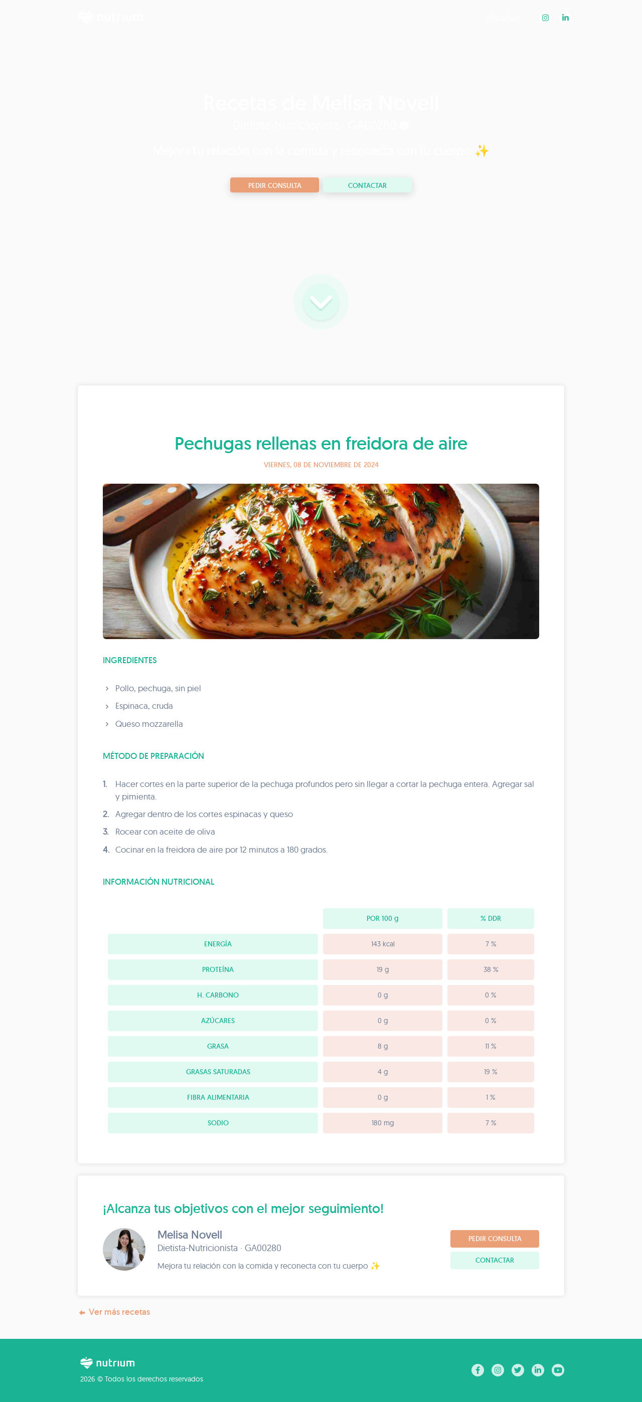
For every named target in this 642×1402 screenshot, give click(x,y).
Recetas (502, 17)
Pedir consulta (274, 185)
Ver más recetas (114, 1312)
